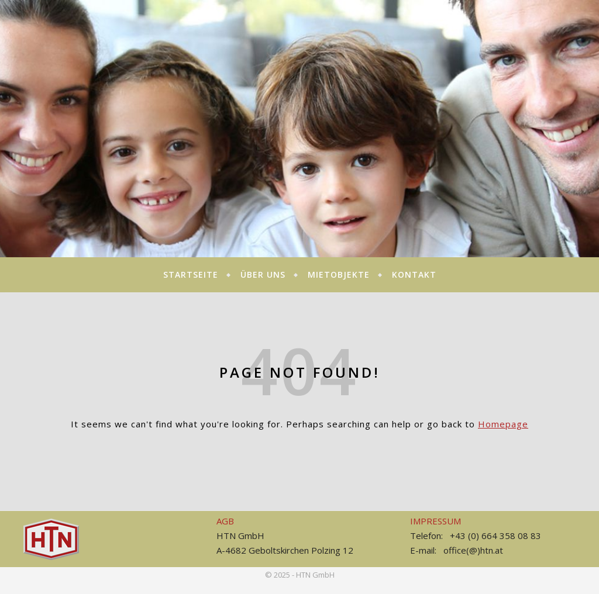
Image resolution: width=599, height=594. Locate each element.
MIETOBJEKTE (339, 274)
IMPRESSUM (435, 521)
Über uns (262, 274)
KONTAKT (414, 274)
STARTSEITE (190, 274)
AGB (225, 521)
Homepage (503, 424)
